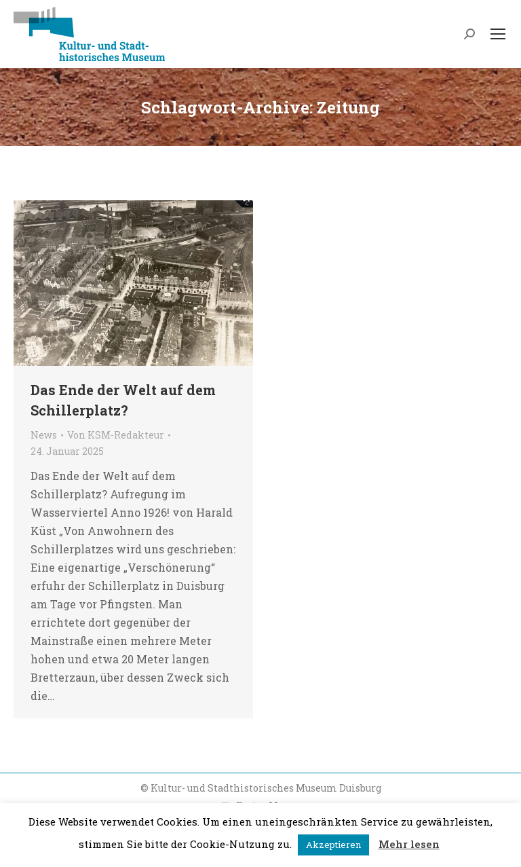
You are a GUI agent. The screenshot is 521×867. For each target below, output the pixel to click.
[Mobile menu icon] (497, 33)
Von (115, 434)
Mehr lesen (409, 844)
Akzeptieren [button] (333, 844)
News (44, 434)
